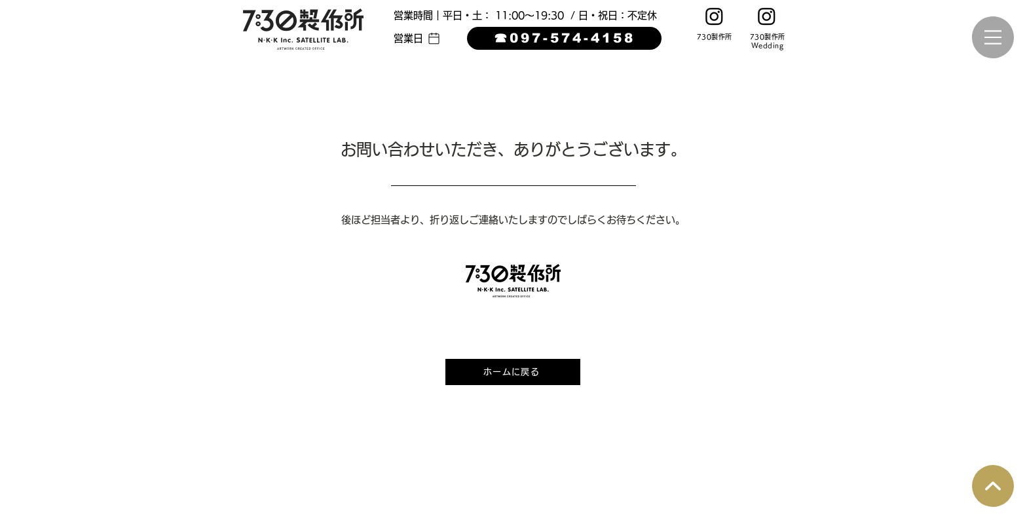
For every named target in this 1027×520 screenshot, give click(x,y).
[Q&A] (993, 486)
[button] (417, 38)
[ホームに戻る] (512, 372)
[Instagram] (714, 16)
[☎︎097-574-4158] (564, 38)
